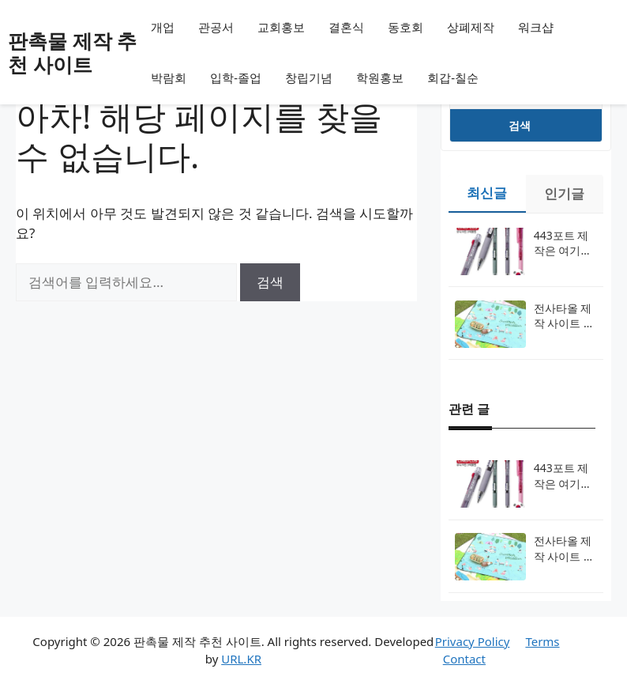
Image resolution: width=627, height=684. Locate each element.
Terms (542, 641)
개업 (163, 27)
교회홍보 (281, 27)
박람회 (168, 77)
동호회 (405, 27)
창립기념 (308, 77)
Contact (464, 659)
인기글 (564, 193)
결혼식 (346, 27)
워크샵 (536, 27)
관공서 (216, 27)
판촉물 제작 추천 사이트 (72, 52)
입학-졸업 (235, 77)
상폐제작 (470, 27)
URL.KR (241, 659)
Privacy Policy (472, 641)
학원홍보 (380, 77)
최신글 (487, 192)
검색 (520, 125)
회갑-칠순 (453, 77)
